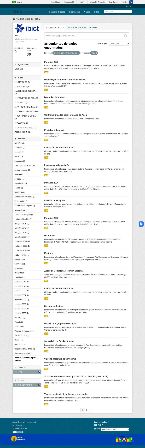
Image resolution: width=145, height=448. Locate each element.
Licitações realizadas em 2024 (58, 288)
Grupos (87, 12)
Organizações (74, 12)
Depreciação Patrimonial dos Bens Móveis (64, 80)
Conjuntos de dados (57, 12)
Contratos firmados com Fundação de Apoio (65, 115)
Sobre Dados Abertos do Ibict (24, 422)
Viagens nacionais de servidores (60, 359)
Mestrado (48, 253)
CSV (46, 72)
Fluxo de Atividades (77, 27)
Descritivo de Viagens (55, 97)
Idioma (97, 429)
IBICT (38, 18)
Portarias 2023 (51, 218)
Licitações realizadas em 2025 (58, 147)
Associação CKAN (20, 428)
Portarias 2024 (51, 183)
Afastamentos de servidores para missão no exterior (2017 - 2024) (76, 376)
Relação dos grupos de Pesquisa (60, 324)
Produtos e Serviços (54, 130)
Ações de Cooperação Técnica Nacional (63, 271)
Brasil (19, 2)
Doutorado (49, 235)
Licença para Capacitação (56, 165)
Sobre (96, 12)
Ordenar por (102, 43)
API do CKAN (18, 425)
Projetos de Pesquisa (54, 200)
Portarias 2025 (51, 62)
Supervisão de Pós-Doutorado (59, 341)
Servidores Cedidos (53, 306)
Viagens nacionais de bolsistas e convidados (66, 394)
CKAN (98, 425)
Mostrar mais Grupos (24, 132)
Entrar (128, 6)
